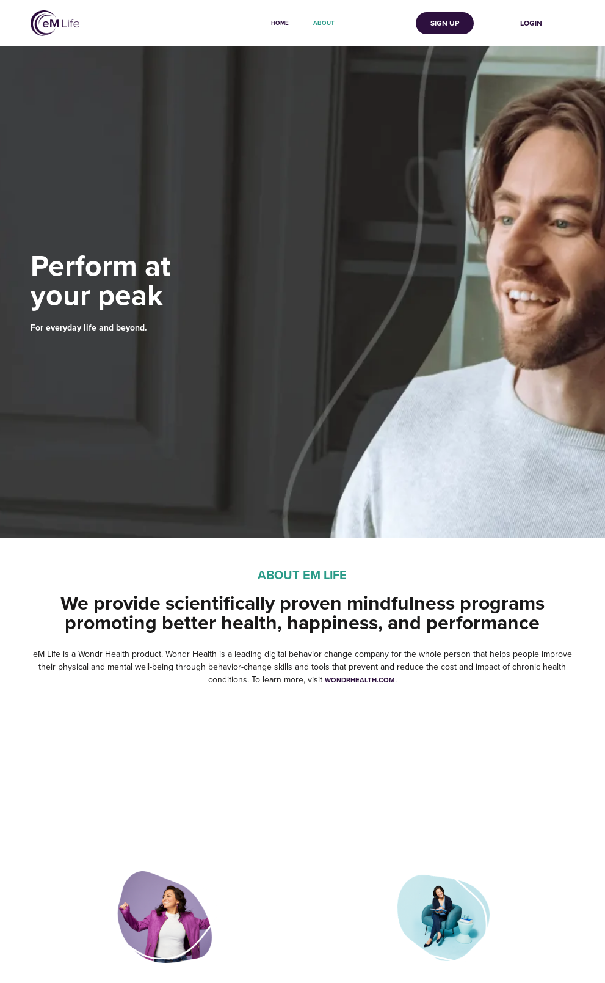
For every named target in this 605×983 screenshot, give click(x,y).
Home (280, 22)
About (324, 22)
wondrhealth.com (360, 680)
